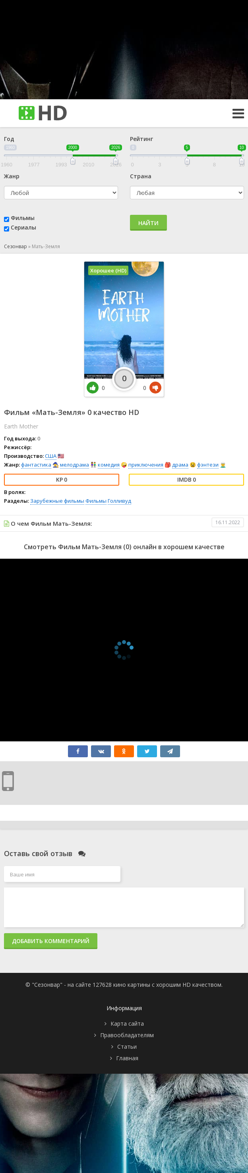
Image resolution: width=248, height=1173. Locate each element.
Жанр (11, 176)
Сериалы (23, 227)
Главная (127, 1058)
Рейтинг (141, 139)
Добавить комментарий (50, 941)
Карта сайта (127, 1023)
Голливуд (119, 500)
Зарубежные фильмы (57, 500)
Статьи (127, 1046)
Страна (140, 176)
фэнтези (208, 464)
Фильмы (23, 218)
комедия (109, 464)
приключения (145, 464)
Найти (148, 223)
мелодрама (74, 464)
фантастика (36, 464)
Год (9, 139)
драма (180, 464)
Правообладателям (127, 1035)
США (50, 455)
